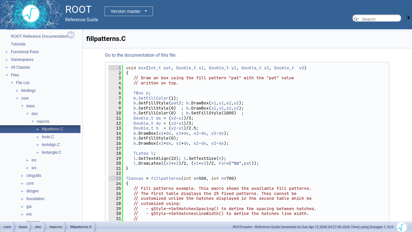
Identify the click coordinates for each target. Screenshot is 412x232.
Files (15, 75)
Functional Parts (25, 52)
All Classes (20, 67)
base (30, 106)
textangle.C (51, 152)
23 (114, 178)
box (142, 68)
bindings (28, 90)
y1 (234, 68)
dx (158, 118)
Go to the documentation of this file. (141, 55)
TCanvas (135, 178)
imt (29, 214)
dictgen (32, 191)
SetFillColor (153, 98)
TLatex (140, 153)
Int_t (154, 68)
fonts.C (48, 137)
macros (43, 121)
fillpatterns (166, 178)
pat (167, 68)
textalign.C (51, 144)
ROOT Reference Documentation (39, 36)
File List (22, 83)
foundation (35, 199)
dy (158, 123)
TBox (138, 93)
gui (29, 206)
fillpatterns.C (52, 129)
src (34, 168)
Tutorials (18, 44)
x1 (201, 68)
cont (30, 183)
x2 (266, 68)
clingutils (33, 175)
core (25, 98)
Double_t (186, 68)
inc (34, 160)
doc (35, 113)
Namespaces (22, 59)
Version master (126, 11)
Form (224, 163)
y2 (301, 68)
